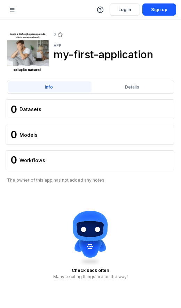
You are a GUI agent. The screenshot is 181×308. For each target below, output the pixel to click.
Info (49, 87)
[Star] (59, 34)
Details (132, 87)
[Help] (101, 10)
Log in (124, 9)
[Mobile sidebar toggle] (12, 9)
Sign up (159, 9)
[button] (101, 10)
